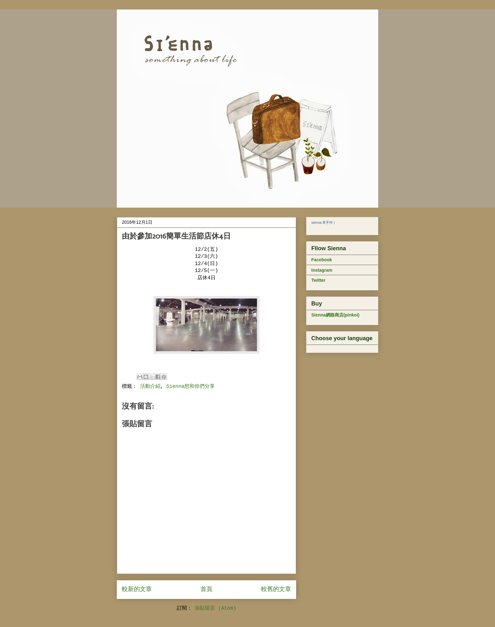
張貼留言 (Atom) (215, 608)
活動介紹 (150, 386)
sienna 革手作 (322, 222)
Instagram (321, 270)
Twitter (318, 280)
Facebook (321, 259)
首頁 (206, 589)
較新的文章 (137, 589)
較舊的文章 (276, 589)
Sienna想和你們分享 (190, 386)
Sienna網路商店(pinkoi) (335, 314)
